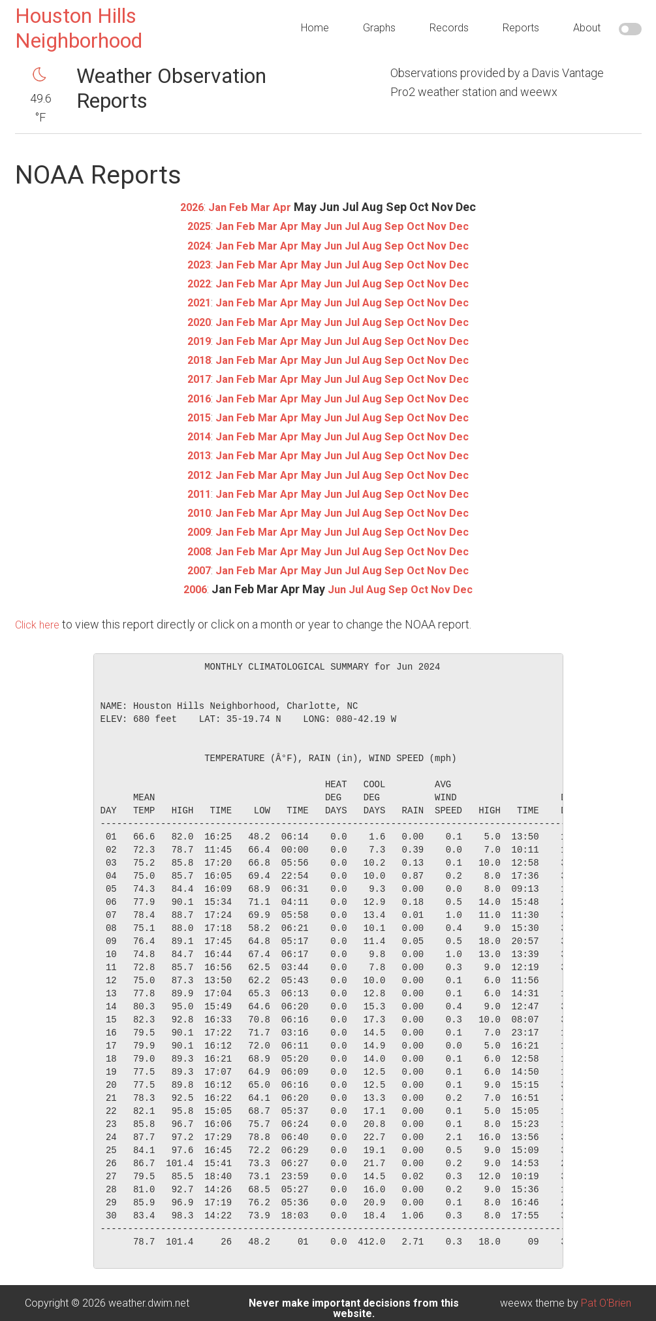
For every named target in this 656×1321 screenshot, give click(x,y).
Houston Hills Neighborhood (78, 28)
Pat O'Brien (606, 1303)
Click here (40, 624)
